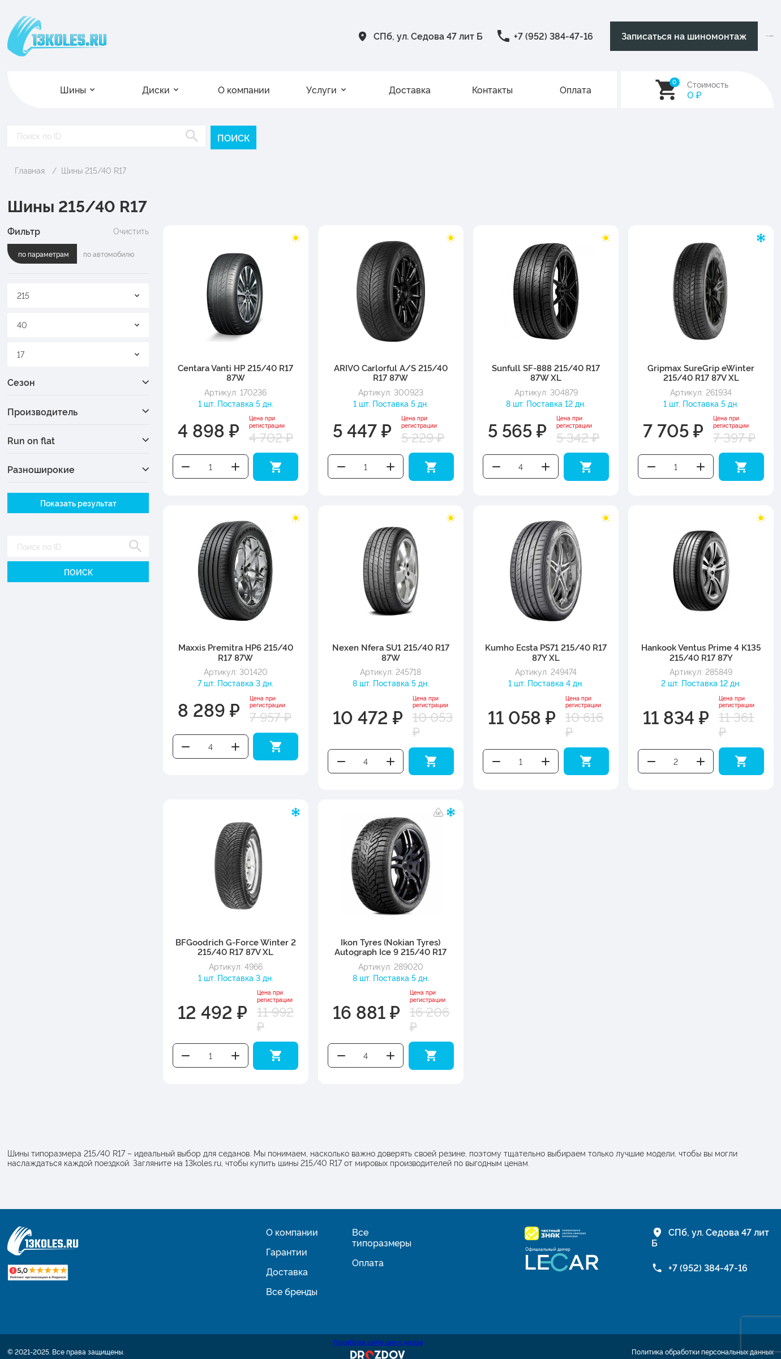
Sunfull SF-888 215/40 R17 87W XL (546, 371)
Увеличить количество (235, 463)
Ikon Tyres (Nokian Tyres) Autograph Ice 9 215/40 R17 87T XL (390, 943)
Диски (156, 89)
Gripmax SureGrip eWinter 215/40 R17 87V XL (700, 371)
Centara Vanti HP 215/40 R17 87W (235, 371)
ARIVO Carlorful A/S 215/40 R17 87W (391, 371)
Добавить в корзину (275, 463)
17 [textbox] (20, 352)
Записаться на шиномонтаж (562, 36)
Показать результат (78, 501)
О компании (244, 89)
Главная (30, 169)
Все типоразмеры (381, 1225)
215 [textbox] (23, 294)
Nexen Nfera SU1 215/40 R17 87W (390, 647)
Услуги (321, 89)
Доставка (410, 89)
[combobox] (78, 294)
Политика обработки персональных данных (703, 1340)
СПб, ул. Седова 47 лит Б (287, 35)
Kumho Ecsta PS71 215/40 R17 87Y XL (546, 647)
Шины (73, 89)
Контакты (492, 89)
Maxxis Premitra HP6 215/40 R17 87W (235, 647)
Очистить (131, 230)
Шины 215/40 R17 (93, 169)
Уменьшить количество (185, 463)
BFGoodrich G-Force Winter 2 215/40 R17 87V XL (235, 938)
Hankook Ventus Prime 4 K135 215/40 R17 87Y (701, 647)
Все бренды (291, 1279)
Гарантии (286, 1239)
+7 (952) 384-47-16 (413, 35)
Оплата (575, 89)
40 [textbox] (22, 323)
